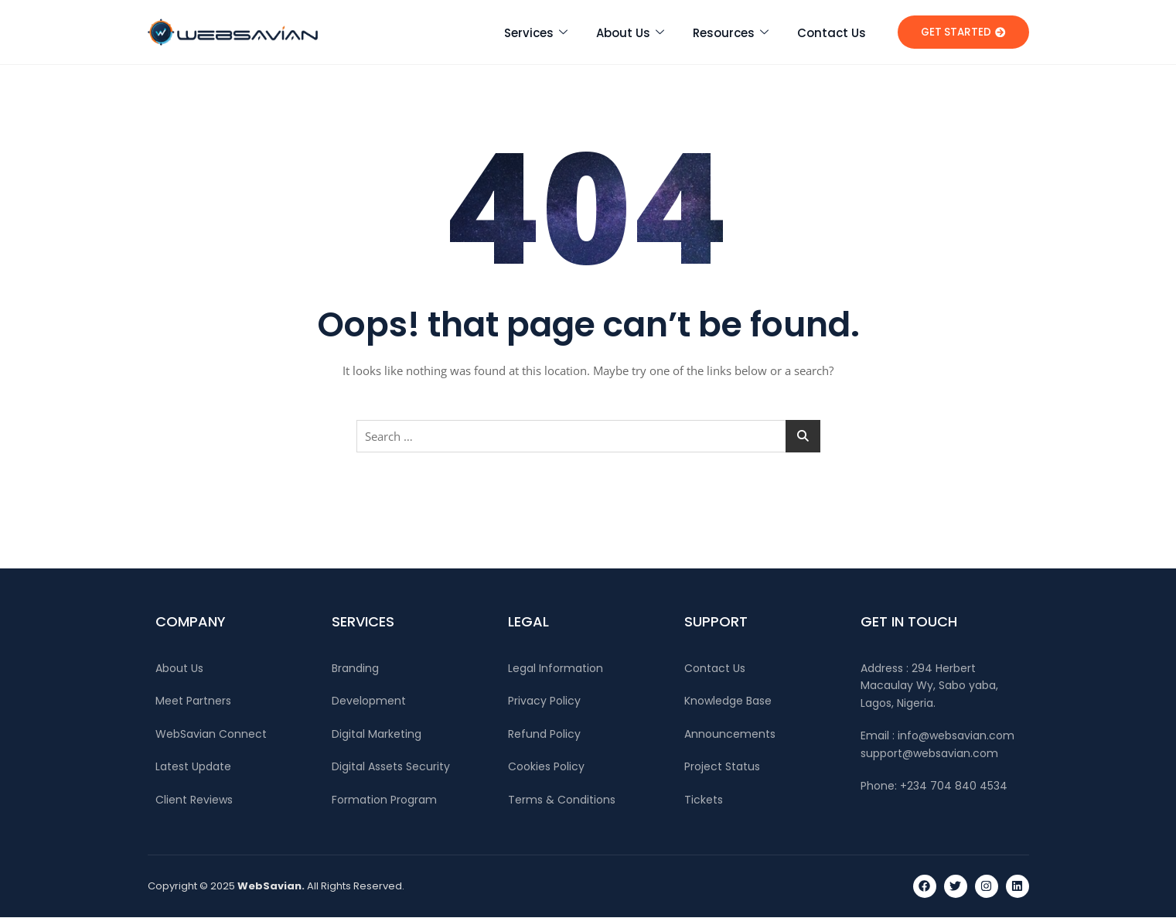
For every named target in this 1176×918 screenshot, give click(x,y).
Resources (731, 32)
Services (536, 32)
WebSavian (269, 886)
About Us (630, 32)
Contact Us (831, 32)
